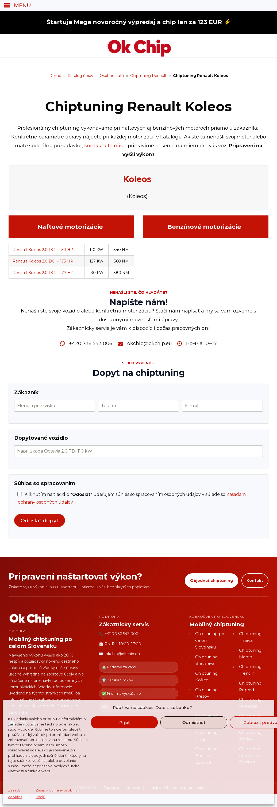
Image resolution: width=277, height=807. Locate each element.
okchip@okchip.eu (149, 343)
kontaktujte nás (103, 145)
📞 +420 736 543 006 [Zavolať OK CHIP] (118, 633)
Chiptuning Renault (148, 75)
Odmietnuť (193, 722)
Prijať (124, 722)
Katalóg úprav (80, 75)
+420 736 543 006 (90, 343)
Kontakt (255, 580)
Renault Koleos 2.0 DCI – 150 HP (43, 249)
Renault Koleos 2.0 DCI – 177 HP (43, 272)
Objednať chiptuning (211, 580)
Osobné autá (112, 75)
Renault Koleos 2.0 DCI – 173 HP (43, 261)
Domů (55, 75)
